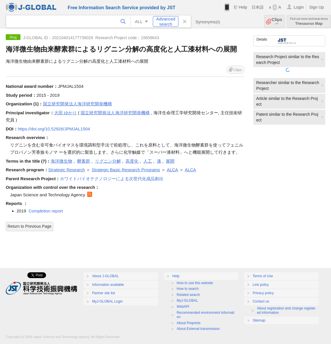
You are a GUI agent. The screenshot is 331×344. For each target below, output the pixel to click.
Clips (277, 21)
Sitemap (259, 320)
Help (243, 7)
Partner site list (103, 293)
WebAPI (183, 307)
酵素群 (83, 161)
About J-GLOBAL (105, 276)
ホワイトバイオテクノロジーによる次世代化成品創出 (111, 178)
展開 (170, 161)
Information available (108, 285)
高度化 (131, 161)
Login (299, 7)
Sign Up (316, 7)
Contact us (261, 301)
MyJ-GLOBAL (187, 301)
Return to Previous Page (29, 226)
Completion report (45, 210)
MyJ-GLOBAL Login (107, 301)
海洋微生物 (61, 161)
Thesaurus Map (309, 21)
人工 (147, 161)
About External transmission (198, 329)
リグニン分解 (108, 161)
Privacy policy (263, 293)
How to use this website (195, 283)
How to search (188, 289)
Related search (188, 295)
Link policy (261, 285)
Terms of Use (263, 276)
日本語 (258, 7)
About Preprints (189, 323)
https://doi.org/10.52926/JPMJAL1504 (54, 128)
